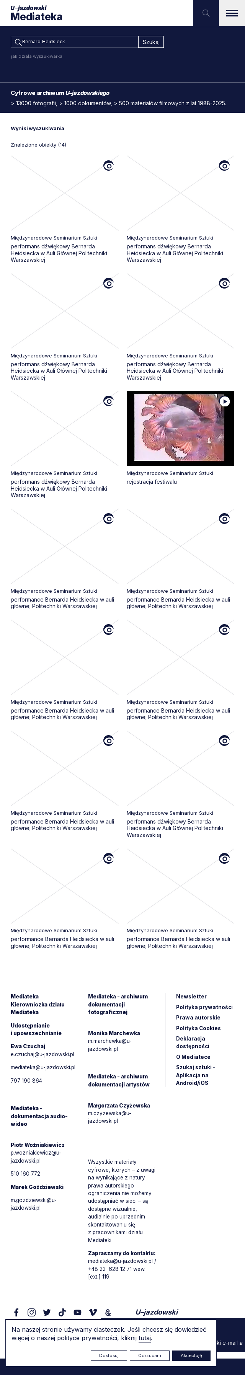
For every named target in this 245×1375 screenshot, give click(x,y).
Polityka (199, 1031)
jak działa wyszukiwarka (36, 57)
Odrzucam (149, 1355)
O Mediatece (193, 1060)
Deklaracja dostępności (193, 1045)
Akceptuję (191, 1355)
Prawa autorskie (198, 1020)
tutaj (145, 1338)
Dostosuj (109, 1355)
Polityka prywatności (205, 1009)
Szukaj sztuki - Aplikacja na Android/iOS (196, 1079)
